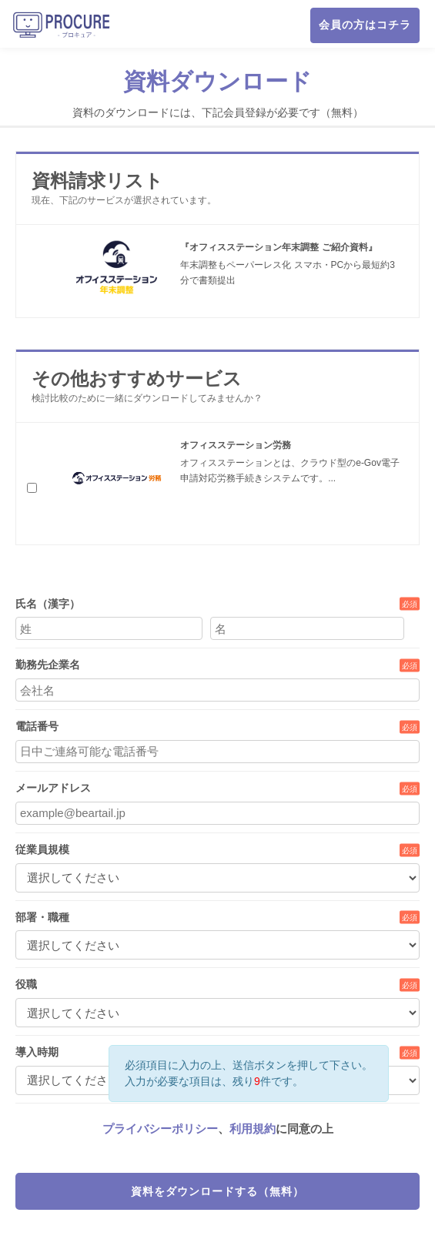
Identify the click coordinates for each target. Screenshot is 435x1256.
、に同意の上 (217, 1128)
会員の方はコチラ (365, 24)
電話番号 (37, 726)
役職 (26, 984)
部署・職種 (42, 917)
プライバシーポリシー (160, 1128)
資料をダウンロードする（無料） (217, 1191)
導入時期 (37, 1052)
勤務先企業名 (47, 664)
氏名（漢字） (47, 604)
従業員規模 (42, 849)
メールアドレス (53, 788)
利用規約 (252, 1128)
